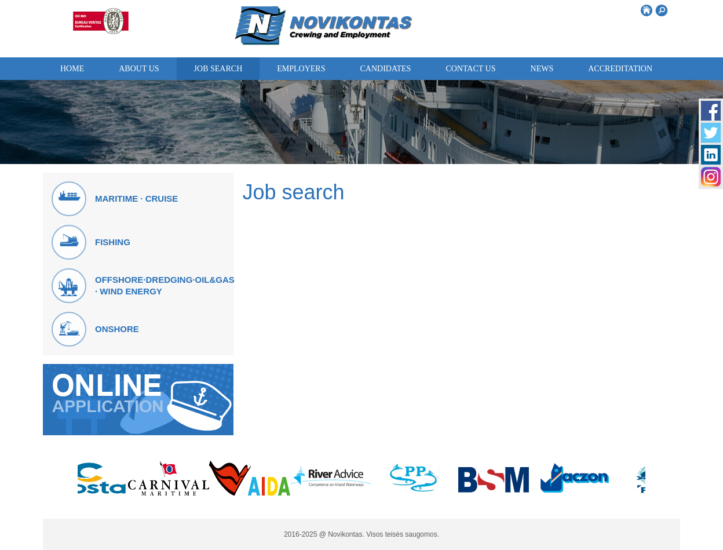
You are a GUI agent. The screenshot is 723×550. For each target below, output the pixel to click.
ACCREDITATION (620, 68)
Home (72, 68)
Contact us (470, 68)
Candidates (385, 68)
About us (139, 68)
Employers (301, 68)
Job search (218, 68)
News (542, 68)
